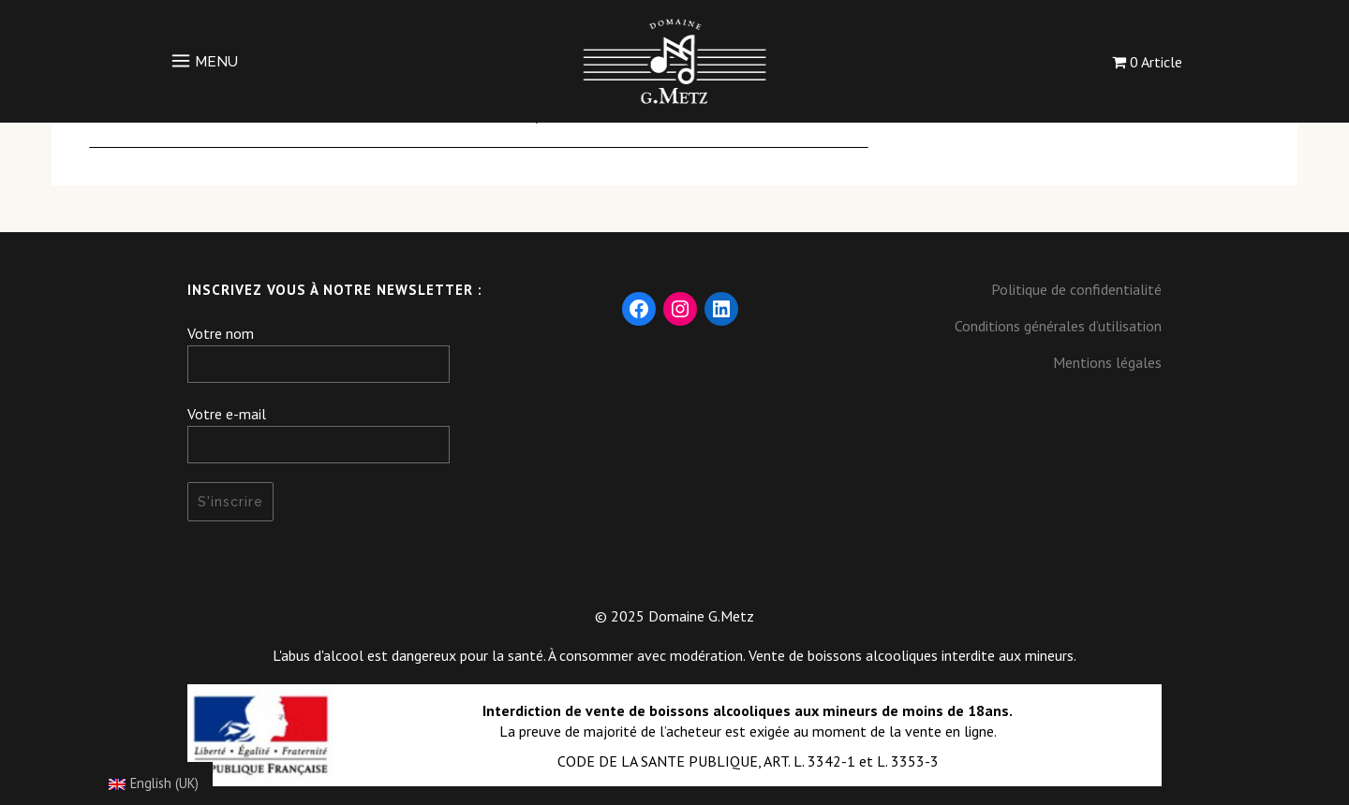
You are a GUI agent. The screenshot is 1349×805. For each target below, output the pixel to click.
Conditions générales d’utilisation (1058, 325)
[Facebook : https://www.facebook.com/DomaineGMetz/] (639, 309)
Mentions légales (1107, 362)
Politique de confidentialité (1076, 289)
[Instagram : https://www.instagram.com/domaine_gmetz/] (680, 309)
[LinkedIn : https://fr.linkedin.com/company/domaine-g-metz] (721, 309)
